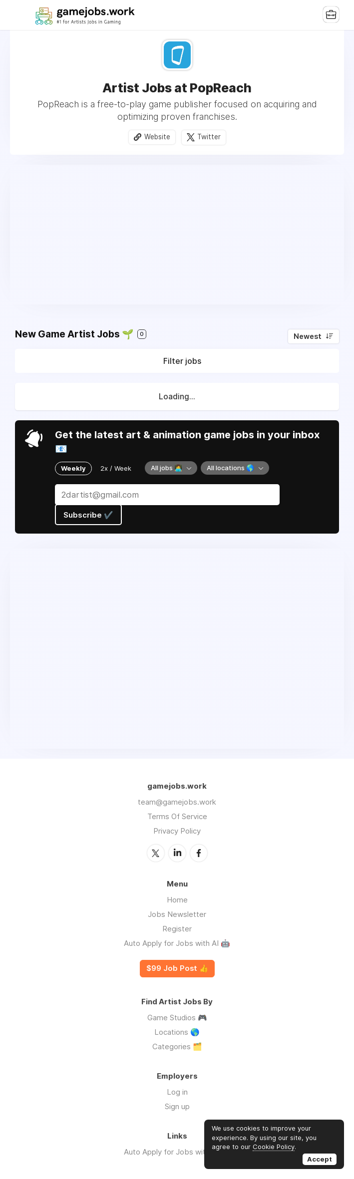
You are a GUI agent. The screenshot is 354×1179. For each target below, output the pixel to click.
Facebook (198, 853)
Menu (22, 14)
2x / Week (115, 468)
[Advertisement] (177, 234)
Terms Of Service (177, 816)
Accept (319, 1159)
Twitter (209, 137)
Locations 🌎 (177, 1032)
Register (177, 928)
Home (177, 899)
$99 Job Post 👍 (177, 968)
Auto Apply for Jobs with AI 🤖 (177, 943)
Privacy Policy (177, 831)
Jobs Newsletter (177, 914)
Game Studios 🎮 (177, 1017)
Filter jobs (182, 361)
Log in (177, 1092)
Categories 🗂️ (177, 1046)
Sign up (177, 1106)
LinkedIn (177, 853)
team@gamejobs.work (177, 802)
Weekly (73, 468)
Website (157, 137)
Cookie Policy (274, 1147)
